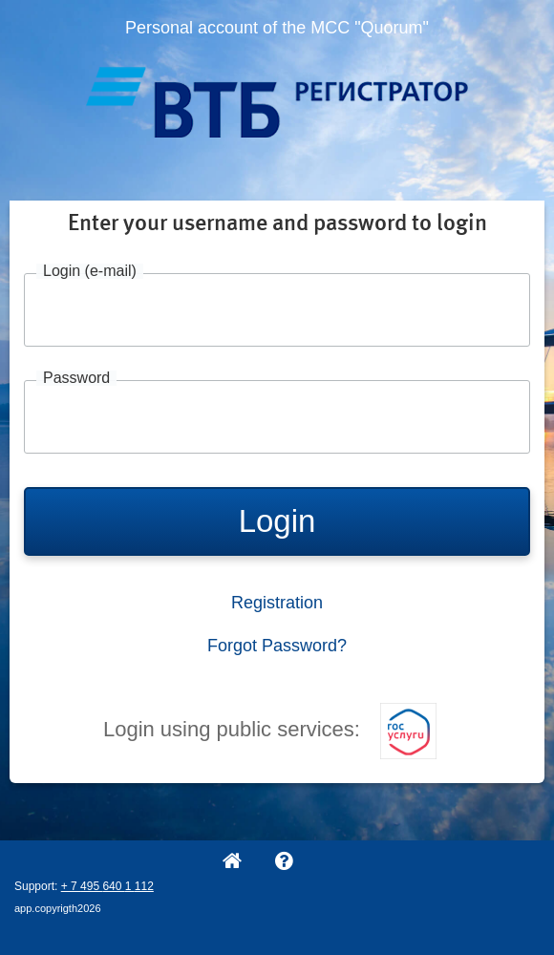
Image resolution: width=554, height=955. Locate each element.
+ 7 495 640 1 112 (107, 886)
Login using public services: (270, 729)
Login (277, 521)
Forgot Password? (277, 645)
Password (76, 378)
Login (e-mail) (90, 271)
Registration (277, 602)
